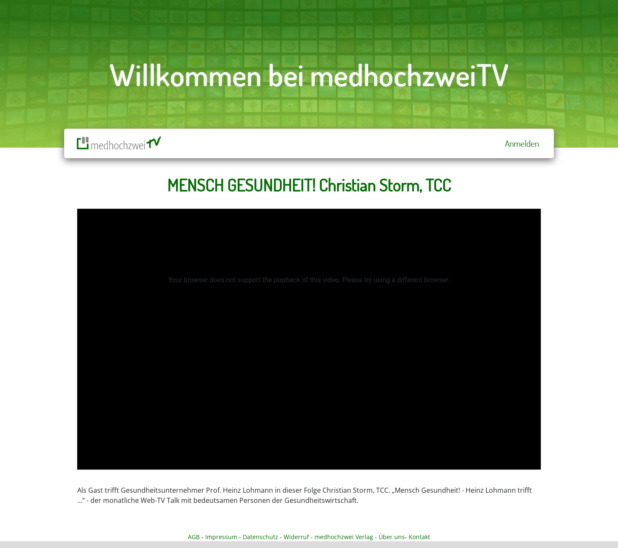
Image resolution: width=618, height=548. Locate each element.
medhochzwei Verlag (343, 537)
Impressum (221, 537)
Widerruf (296, 537)
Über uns (392, 537)
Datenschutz (260, 537)
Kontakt (419, 537)
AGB (194, 537)
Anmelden (522, 143)
